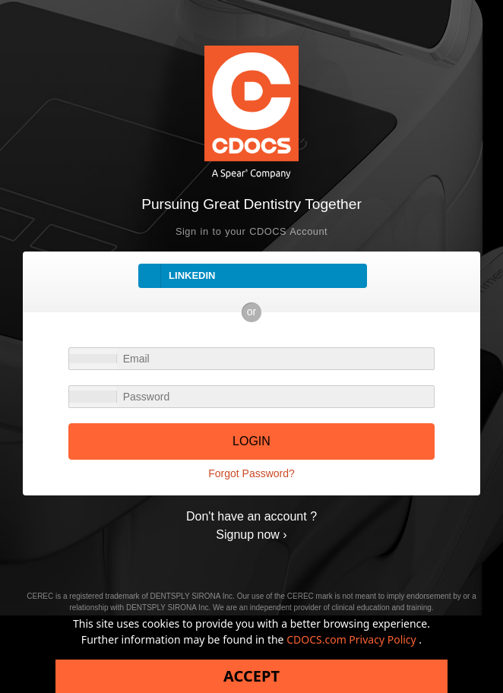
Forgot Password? (251, 473)
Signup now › (251, 534)
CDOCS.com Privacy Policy (352, 639)
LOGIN (251, 441)
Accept (251, 676)
